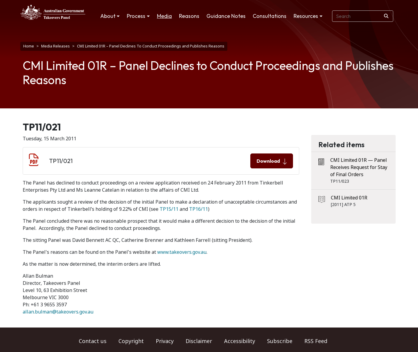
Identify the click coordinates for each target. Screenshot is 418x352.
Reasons (189, 16)
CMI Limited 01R (349, 197)
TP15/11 (169, 209)
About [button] (107, 16)
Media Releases (55, 46)
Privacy (165, 341)
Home (28, 46)
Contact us (93, 341)
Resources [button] (306, 16)
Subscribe (279, 341)
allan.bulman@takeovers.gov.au (58, 311)
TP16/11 (198, 209)
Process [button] (136, 16)
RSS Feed (315, 341)
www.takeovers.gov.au (181, 252)
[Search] (386, 16)
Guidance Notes (226, 16)
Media (164, 16)
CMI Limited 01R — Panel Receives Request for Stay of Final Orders (358, 167)
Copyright (131, 341)
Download (272, 161)
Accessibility (239, 341)
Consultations (269, 16)
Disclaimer (199, 341)
